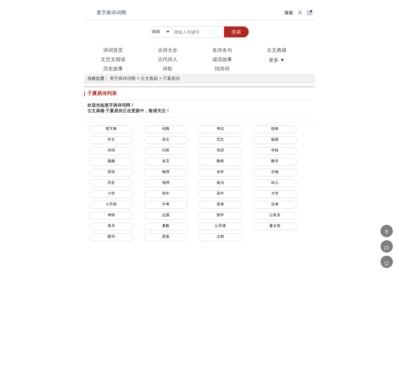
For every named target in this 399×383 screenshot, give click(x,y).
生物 (275, 172)
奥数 (165, 226)
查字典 (111, 128)
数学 (275, 161)
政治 (220, 182)
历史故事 (113, 68)
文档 (220, 236)
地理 (165, 182)
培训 (220, 150)
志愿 (165, 215)
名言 (165, 161)
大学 (275, 193)
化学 (220, 172)
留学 (220, 215)
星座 (165, 236)
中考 (165, 204)
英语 (111, 172)
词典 (165, 128)
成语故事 (222, 59)
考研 (111, 215)
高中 (220, 193)
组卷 (275, 128)
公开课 (220, 226)
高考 (220, 204)
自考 (275, 204)
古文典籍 (277, 50)
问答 (165, 150)
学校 (275, 150)
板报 (275, 139)
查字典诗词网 (111, 12)
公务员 (274, 215)
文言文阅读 (113, 59)
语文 (165, 139)
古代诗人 (167, 59)
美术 (111, 226)
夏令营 (274, 226)
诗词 (111, 150)
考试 (220, 128)
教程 (220, 161)
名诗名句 (222, 50)
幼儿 (275, 182)
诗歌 (168, 68)
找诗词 (222, 68)
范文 (220, 139)
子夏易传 (171, 78)
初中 (165, 193)
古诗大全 (167, 50)
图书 (111, 236)
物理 (165, 172)
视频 (111, 161)
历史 (111, 182)
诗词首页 (113, 50)
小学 (111, 193)
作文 (111, 139)
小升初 (111, 204)
